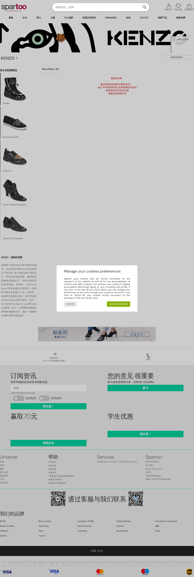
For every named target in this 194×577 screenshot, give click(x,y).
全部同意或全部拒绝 (118, 304)
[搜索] (144, 7)
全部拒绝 (70, 304)
